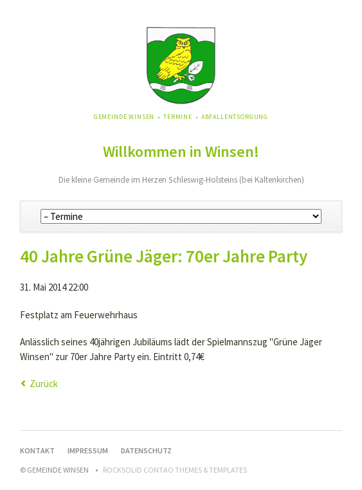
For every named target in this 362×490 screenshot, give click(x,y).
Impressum (88, 450)
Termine (177, 117)
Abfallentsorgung (234, 117)
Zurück (44, 383)
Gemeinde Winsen (124, 117)
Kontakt (37, 450)
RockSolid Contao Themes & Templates (175, 470)
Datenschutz (146, 450)
